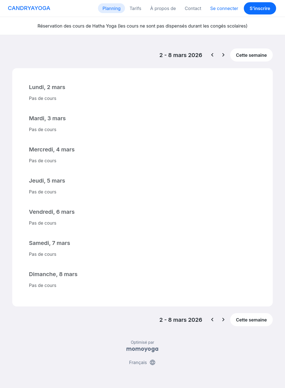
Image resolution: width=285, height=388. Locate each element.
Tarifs (135, 8)
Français (142, 362)
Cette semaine (251, 55)
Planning (111, 8)
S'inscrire (260, 8)
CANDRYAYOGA (29, 8)
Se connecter (224, 8)
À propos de (163, 8)
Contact (193, 8)
